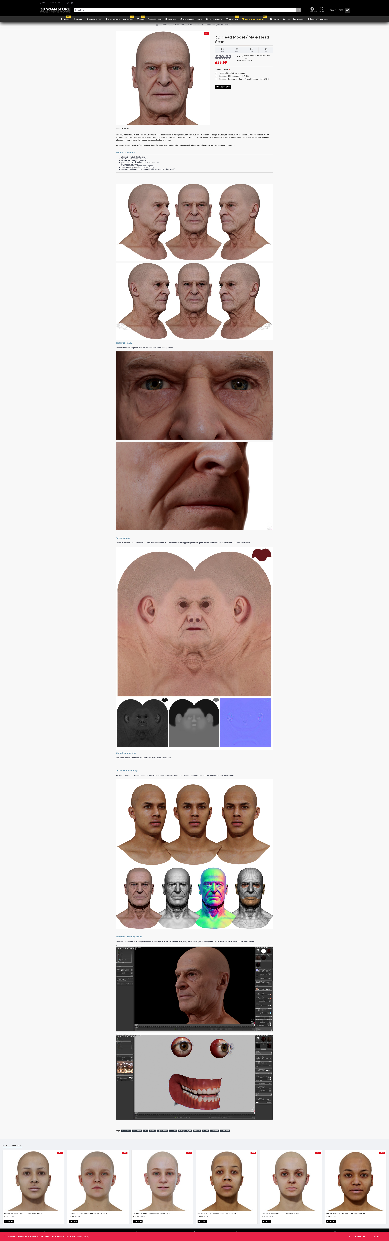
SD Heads (165, 24)
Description (122, 129)
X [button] (349, 1236)
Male (145, 1128)
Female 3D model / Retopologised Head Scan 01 (23, 1210)
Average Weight (185, 1128)
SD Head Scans (178, 24)
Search (190, 24)
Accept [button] (376, 1236)
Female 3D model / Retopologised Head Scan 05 (281, 1210)
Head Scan (126, 1128)
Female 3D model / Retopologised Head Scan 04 (217, 1210)
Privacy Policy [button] (83, 1236)
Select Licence (221, 69)
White (152, 1128)
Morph (205, 1128)
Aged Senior (162, 1128)
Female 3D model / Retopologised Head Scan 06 (345, 1210)
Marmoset (214, 1128)
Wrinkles (197, 1128)
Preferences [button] (360, 1236)
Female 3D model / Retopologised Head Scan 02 (88, 1210)
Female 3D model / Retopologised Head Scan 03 (152, 1210)
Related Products (12, 1142)
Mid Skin (173, 1128)
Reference (225, 1128)
